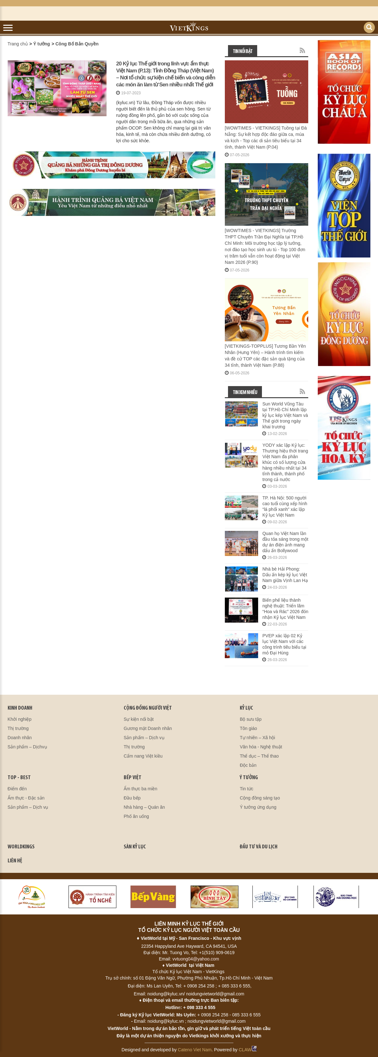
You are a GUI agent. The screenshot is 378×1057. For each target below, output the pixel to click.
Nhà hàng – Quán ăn (144, 807)
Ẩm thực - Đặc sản (26, 797)
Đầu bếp (132, 797)
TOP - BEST (19, 778)
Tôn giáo (248, 728)
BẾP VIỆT (132, 778)
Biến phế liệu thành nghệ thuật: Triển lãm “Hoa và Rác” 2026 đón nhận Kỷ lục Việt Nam (285, 609)
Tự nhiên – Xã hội (257, 737)
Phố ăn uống (136, 816)
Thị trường (18, 728)
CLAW (248, 1049)
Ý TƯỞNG (249, 778)
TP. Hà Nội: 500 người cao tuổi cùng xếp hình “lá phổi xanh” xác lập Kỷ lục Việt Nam (284, 506)
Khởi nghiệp (19, 719)
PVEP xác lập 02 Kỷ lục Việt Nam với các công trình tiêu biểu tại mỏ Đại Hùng (284, 644)
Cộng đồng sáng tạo (260, 797)
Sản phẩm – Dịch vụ (144, 737)
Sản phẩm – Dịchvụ (27, 746)
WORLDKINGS (21, 847)
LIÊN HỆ (15, 861)
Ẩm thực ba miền (140, 788)
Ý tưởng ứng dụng (258, 807)
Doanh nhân (20, 737)
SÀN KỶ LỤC (135, 847)
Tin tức (246, 788)
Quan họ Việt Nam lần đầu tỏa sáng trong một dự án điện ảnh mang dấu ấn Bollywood (285, 542)
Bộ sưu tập (251, 719)
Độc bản (248, 765)
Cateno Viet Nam (195, 1049)
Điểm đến (17, 788)
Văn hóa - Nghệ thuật (261, 746)
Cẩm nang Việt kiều (143, 756)
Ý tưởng (41, 43)
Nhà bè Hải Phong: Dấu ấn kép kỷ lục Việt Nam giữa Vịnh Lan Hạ (285, 574)
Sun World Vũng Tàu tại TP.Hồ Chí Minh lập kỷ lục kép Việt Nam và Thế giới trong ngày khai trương (285, 415)
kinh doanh (20, 708)
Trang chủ (18, 43)
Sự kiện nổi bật (138, 719)
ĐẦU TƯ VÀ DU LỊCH (258, 847)
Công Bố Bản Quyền (77, 43)
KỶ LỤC (246, 708)
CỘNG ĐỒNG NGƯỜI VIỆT (148, 708)
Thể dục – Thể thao (259, 756)
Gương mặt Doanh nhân (148, 728)
